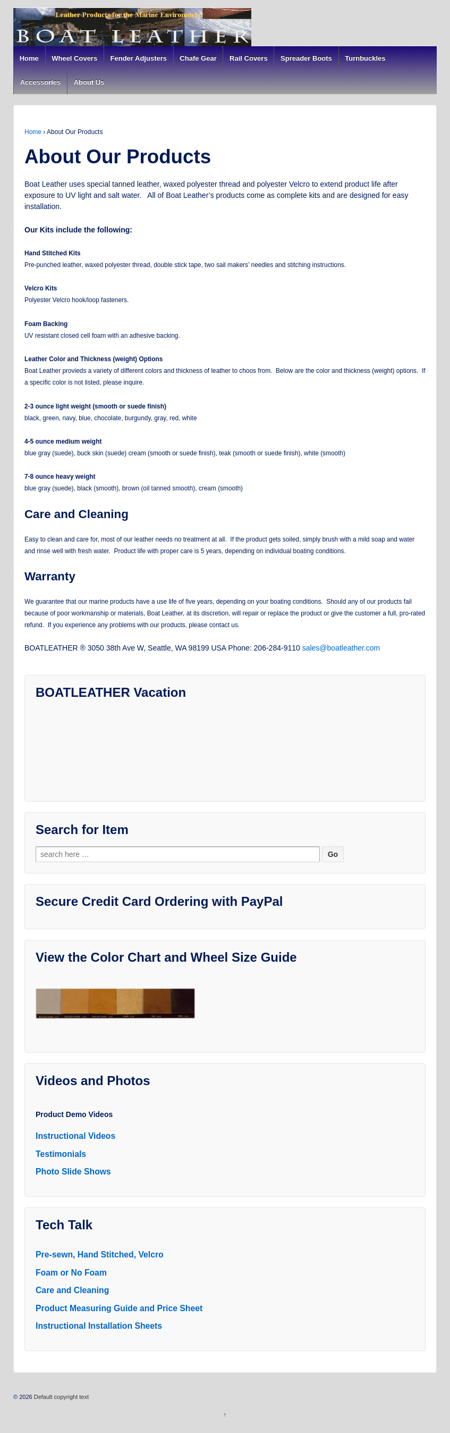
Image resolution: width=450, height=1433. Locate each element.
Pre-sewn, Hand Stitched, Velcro (100, 1254)
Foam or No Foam (71, 1272)
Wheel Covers (74, 58)
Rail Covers (249, 58)
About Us (89, 82)
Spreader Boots (306, 58)
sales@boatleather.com (341, 648)
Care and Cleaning (72, 1290)
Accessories (40, 82)
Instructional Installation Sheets (99, 1325)
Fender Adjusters (139, 58)
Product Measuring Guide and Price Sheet (119, 1308)
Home (29, 58)
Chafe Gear (198, 58)
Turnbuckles (365, 58)
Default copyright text (60, 1397)
